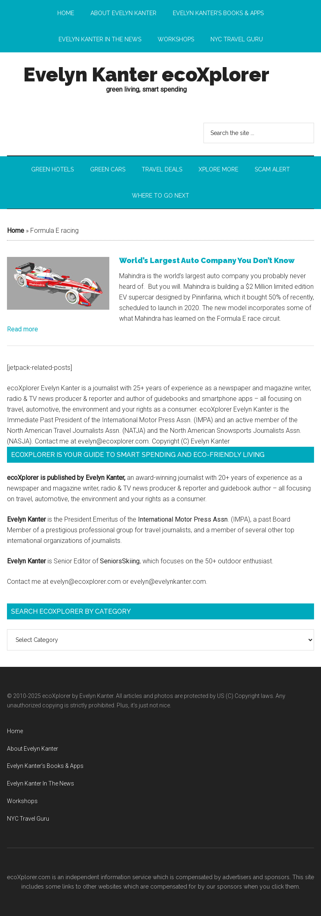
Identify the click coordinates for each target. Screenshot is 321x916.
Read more (22, 329)
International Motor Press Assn (183, 519)
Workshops (22, 801)
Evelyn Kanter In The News (40, 783)
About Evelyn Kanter (32, 748)
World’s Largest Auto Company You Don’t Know (207, 260)
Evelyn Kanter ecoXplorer (146, 74)
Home (15, 230)
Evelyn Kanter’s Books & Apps (45, 766)
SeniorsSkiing (120, 561)
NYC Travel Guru (28, 818)
